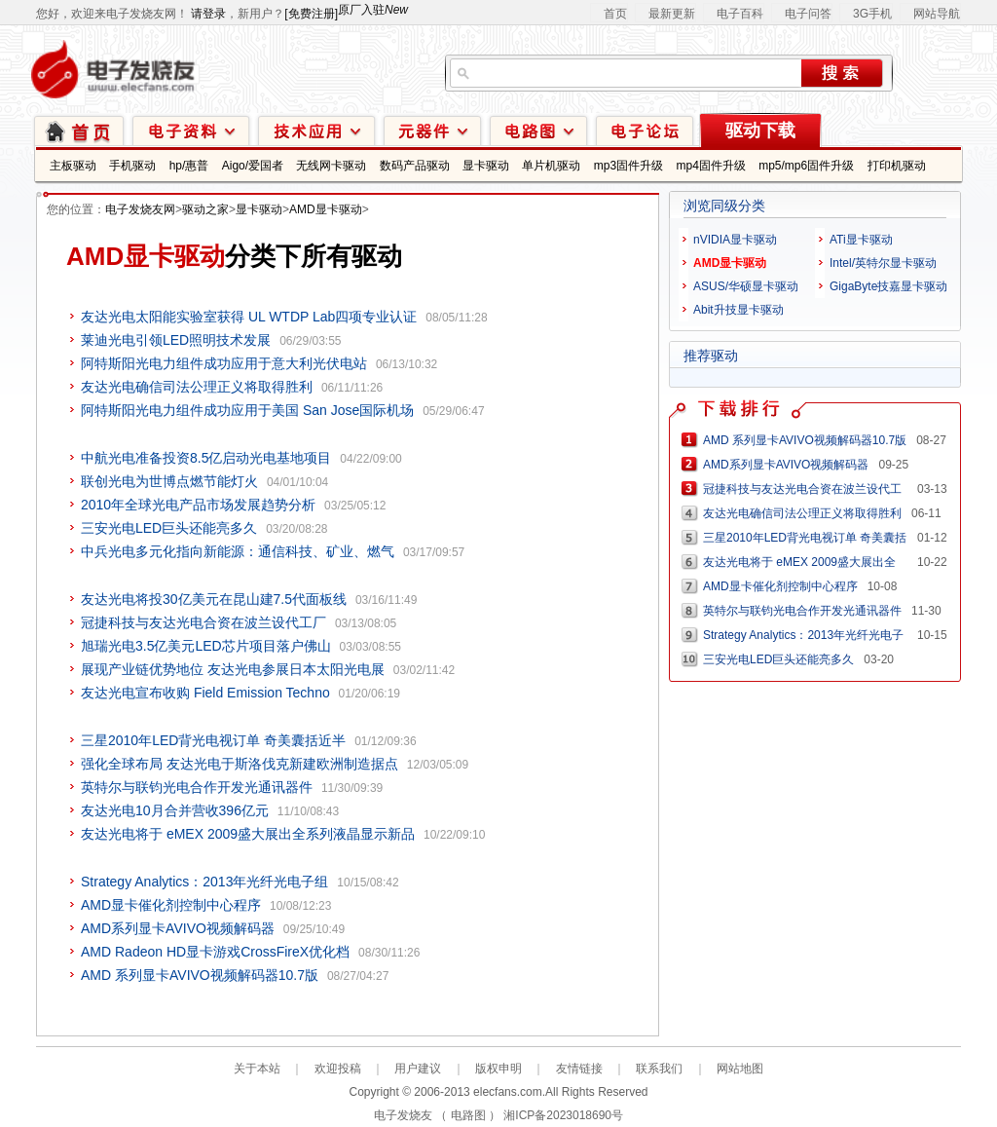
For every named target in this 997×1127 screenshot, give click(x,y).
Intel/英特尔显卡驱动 (883, 263)
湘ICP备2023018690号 (563, 1115)
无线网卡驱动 (331, 165)
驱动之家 (205, 209)
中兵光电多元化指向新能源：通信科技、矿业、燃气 (237, 551)
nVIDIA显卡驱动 (735, 239)
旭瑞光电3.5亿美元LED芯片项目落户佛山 (206, 646)
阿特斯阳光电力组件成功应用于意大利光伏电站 (224, 363)
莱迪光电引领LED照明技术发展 (176, 340)
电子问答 (808, 13)
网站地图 (740, 1068)
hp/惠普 (189, 165)
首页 (615, 13)
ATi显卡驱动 (861, 239)
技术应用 (316, 130)
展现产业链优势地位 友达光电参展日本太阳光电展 (233, 669)
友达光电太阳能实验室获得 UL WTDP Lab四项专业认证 (249, 316)
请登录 (208, 13)
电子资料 (190, 130)
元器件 (432, 130)
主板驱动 (73, 165)
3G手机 (872, 13)
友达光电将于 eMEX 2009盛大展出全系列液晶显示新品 (248, 834)
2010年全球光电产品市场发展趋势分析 (198, 504)
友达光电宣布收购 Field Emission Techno (205, 692)
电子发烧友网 (140, 209)
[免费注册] (311, 13)
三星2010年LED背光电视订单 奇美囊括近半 (213, 740)
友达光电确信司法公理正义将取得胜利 (197, 386)
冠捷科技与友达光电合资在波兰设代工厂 (203, 622)
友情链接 (579, 1068)
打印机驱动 (897, 165)
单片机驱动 (551, 165)
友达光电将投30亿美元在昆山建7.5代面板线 (214, 599)
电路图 (538, 130)
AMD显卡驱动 (325, 209)
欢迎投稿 (337, 1068)
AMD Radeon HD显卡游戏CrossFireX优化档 (215, 951)
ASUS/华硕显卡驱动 (745, 286)
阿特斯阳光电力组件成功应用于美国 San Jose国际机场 (247, 410)
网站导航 (936, 13)
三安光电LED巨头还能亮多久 (169, 528)
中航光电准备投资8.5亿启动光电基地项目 (206, 458)
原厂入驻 (373, 10)
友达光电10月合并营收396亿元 (175, 810)
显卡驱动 (485, 165)
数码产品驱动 (415, 165)
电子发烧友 (403, 1115)
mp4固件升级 (710, 165)
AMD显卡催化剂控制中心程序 (171, 905)
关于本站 (257, 1068)
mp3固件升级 (628, 165)
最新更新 (671, 13)
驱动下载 (760, 130)
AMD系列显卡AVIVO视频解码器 (178, 928)
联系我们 (659, 1068)
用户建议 (417, 1068)
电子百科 (740, 13)
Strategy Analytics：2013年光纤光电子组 (204, 881)
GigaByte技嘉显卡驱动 (888, 286)
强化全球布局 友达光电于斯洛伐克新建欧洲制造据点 (239, 763)
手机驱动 (132, 165)
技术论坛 (644, 130)
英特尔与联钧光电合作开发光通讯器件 (197, 787)
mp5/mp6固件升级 (806, 165)
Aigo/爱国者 (252, 165)
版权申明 (498, 1068)
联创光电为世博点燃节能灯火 (169, 481)
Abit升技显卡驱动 (738, 310)
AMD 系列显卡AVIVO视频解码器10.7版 (199, 975)
